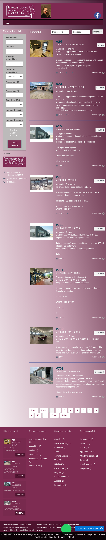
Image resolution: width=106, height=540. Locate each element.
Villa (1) (57, 460)
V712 (59, 225)
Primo (33, 410)
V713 (59, 177)
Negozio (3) (59, 472)
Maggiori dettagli (57, 537)
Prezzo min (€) (12, 82)
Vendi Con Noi (55, 525)
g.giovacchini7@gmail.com (17, 179)
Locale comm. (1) (87, 464)
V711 (59, 270)
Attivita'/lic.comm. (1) (89, 456)
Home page (42, 525)
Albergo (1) (59, 481)
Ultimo (65, 415)
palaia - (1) (33, 450)
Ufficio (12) (84, 447)
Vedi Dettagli (98, 72)
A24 (59, 41)
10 (38, 415)
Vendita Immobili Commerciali (50, 527)
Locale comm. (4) (61, 477)
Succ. (54, 415)
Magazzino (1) (86, 468)
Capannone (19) (61, 468)
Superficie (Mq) (13, 100)
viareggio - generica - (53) (38, 440)
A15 (59, 126)
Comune (10, 46)
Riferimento (11, 37)
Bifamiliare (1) (60, 447)
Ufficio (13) (59, 464)
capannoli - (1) (35, 454)
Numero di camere (14, 120)
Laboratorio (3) (60, 485)
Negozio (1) (85, 443)
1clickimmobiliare (21, 530)
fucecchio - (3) (35, 446)
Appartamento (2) (87, 452)
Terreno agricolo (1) (62, 456)
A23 (59, 84)
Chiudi (71, 537)
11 (45, 415)
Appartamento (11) (62, 443)
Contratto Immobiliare (11, 70)
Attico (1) (58, 452)
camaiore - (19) (35, 466)
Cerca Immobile (14, 144)
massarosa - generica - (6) (38, 460)
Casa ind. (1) (59, 439)
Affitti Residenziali (71, 525)
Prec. (43, 410)
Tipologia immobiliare (11, 57)
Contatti (40, 530)
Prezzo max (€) (12, 91)
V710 (59, 329)
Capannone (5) (86, 439)
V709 (59, 368)
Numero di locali (13, 110)
